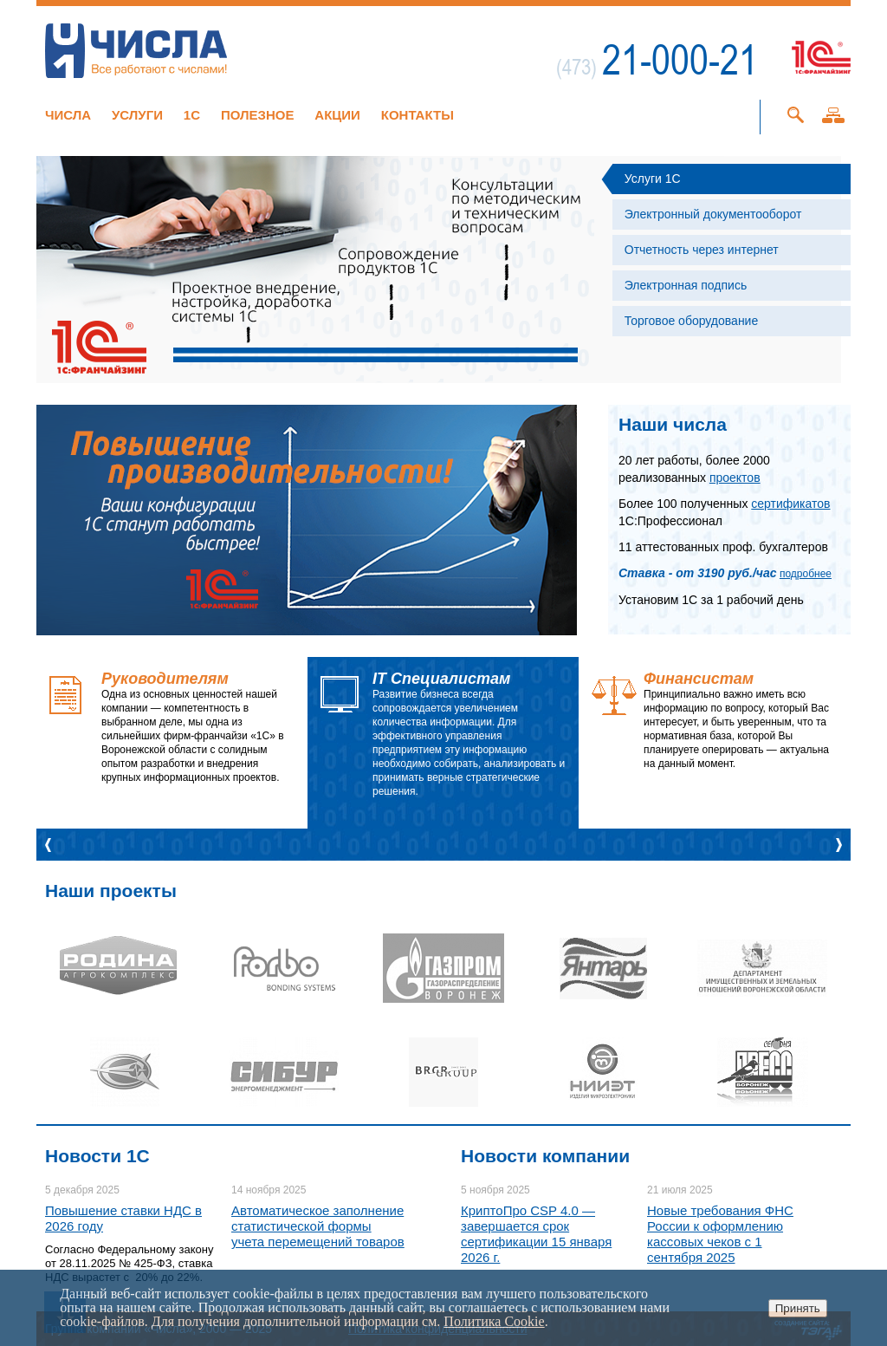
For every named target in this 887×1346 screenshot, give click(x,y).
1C (192, 114)
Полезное (258, 114)
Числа (68, 114)
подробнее (806, 574)
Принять (797, 1308)
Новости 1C (97, 1156)
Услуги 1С (653, 178)
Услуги (137, 114)
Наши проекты (111, 891)
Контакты (417, 114)
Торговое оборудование (691, 321)
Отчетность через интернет (702, 250)
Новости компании (545, 1156)
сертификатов (790, 503)
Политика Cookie (494, 1321)
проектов (735, 477)
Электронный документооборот (713, 214)
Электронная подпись (686, 285)
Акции (337, 114)
